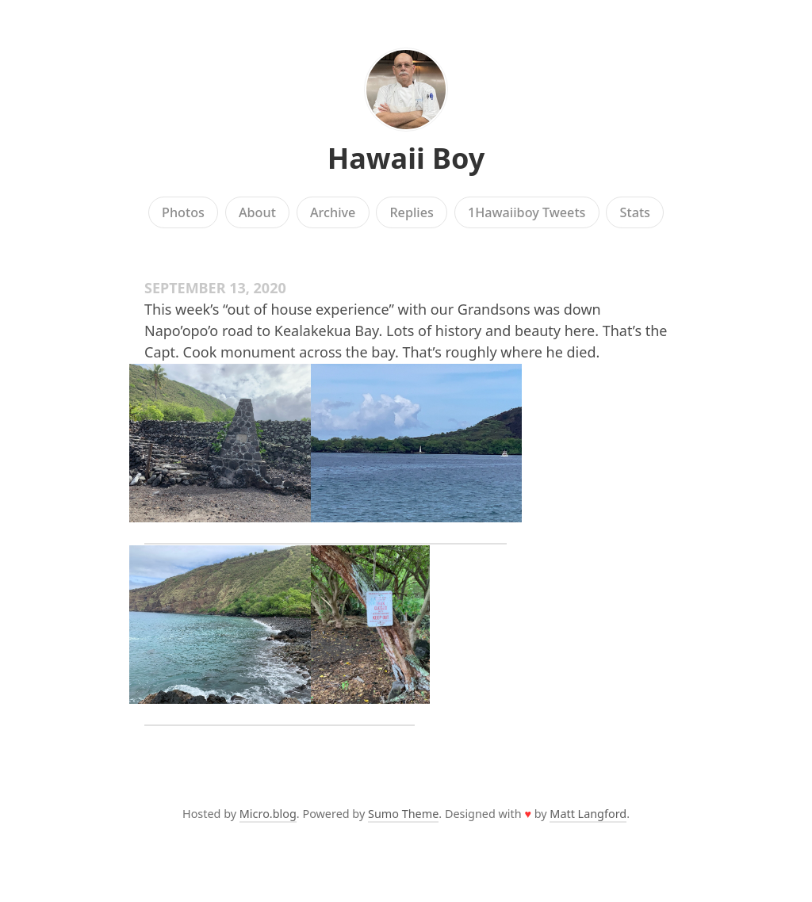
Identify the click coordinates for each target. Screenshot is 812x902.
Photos (183, 212)
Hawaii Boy (406, 158)
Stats (635, 212)
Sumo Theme (403, 813)
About (257, 212)
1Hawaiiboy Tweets (527, 212)
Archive (332, 212)
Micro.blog (268, 813)
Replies (411, 212)
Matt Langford (588, 813)
